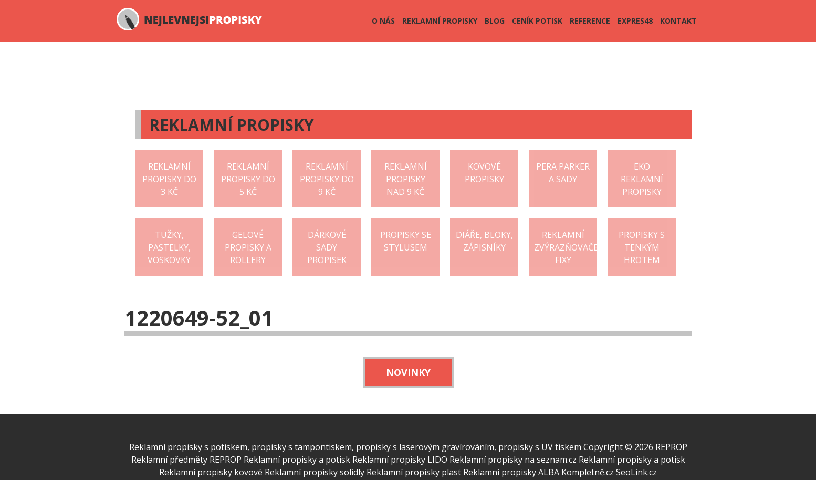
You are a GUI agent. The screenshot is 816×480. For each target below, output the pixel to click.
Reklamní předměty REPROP (186, 459)
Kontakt (678, 21)
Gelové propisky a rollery (248, 247)
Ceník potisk (537, 21)
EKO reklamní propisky (642, 179)
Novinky (408, 372)
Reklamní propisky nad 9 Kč (405, 179)
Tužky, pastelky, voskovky (169, 247)
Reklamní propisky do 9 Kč (327, 179)
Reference (590, 21)
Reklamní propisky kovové (211, 472)
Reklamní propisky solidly (314, 472)
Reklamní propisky (439, 21)
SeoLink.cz (636, 472)
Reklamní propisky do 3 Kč (169, 179)
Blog (495, 21)
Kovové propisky (484, 173)
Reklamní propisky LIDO (399, 459)
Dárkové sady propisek (327, 247)
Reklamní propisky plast (414, 472)
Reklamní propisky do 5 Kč (248, 179)
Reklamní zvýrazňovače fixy (565, 247)
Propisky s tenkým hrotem (642, 247)
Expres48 (635, 21)
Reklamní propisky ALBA (511, 472)
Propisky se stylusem (405, 241)
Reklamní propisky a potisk (297, 459)
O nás (383, 21)
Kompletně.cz (587, 472)
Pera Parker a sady (563, 173)
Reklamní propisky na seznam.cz (513, 459)
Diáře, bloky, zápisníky (484, 241)
